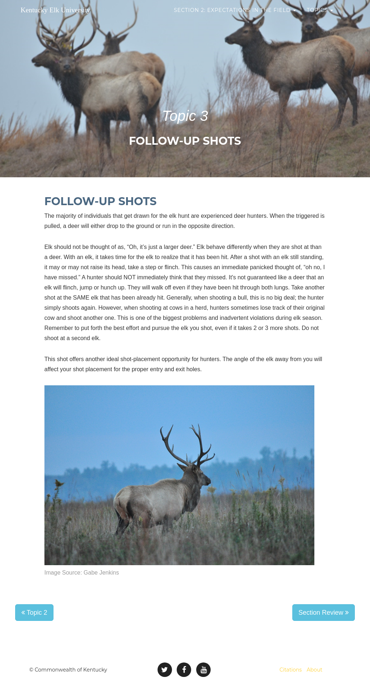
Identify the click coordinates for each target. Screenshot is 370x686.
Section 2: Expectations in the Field (235, 18)
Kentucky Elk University (71, 18)
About (314, 669)
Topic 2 (34, 612)
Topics (320, 18)
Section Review (323, 612)
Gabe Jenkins (101, 572)
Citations (290, 669)
